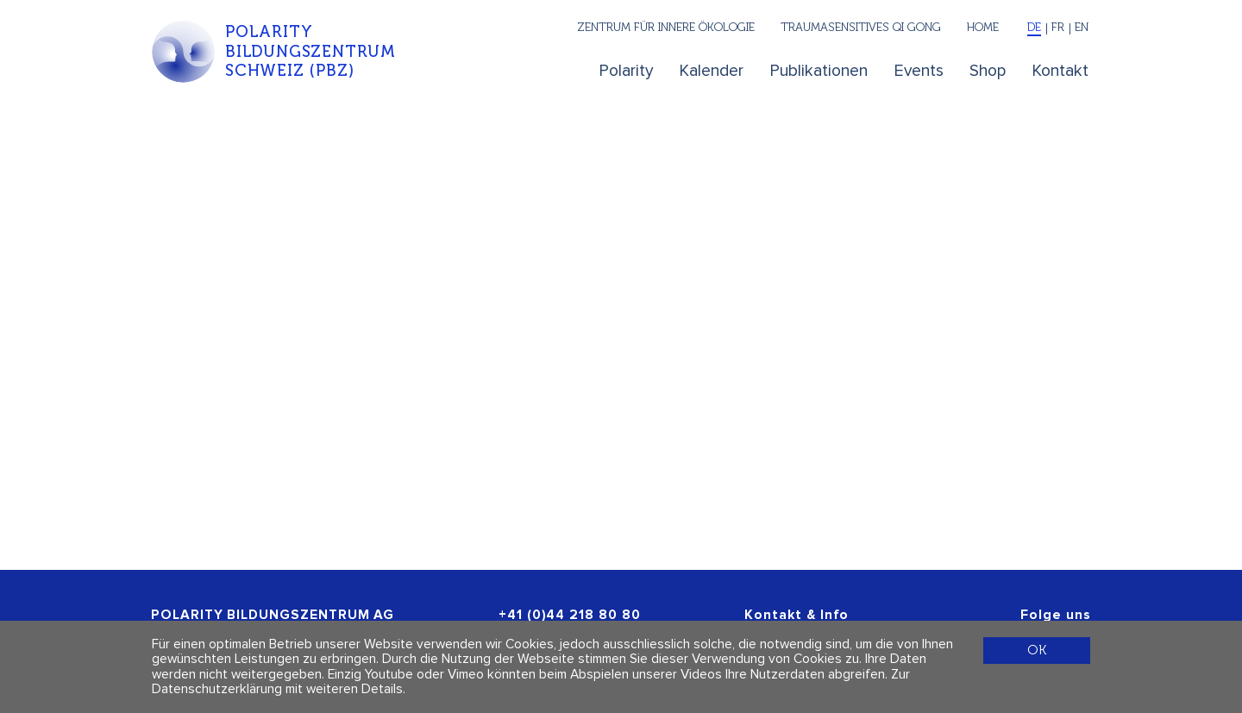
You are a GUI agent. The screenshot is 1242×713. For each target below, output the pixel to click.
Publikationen (819, 71)
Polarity (626, 71)
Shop (987, 71)
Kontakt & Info (796, 615)
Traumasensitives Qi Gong (861, 27)
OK (1036, 649)
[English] (1080, 29)
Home (983, 27)
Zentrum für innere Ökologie (666, 27)
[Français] (1058, 29)
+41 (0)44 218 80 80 (570, 615)
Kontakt (1060, 71)
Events (919, 71)
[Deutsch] (1034, 29)
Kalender (711, 71)
